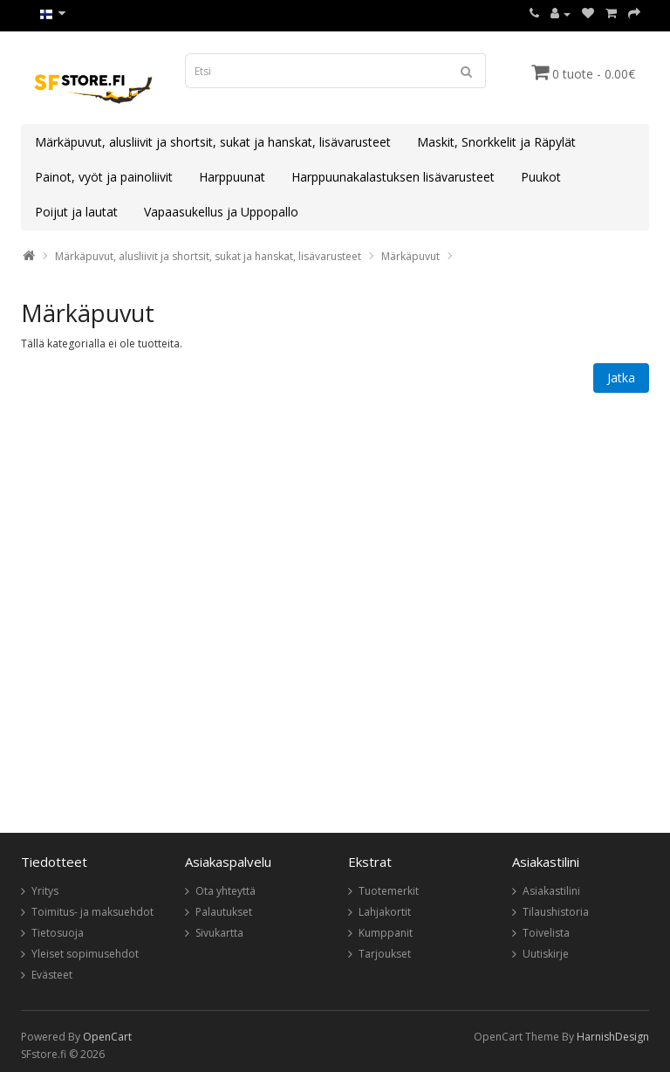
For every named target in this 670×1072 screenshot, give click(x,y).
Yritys (44, 890)
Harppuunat (232, 176)
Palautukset (223, 911)
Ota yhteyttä (225, 890)
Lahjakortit (385, 911)
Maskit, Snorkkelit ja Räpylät (496, 142)
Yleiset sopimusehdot (85, 953)
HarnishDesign (613, 1036)
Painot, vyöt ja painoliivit (104, 176)
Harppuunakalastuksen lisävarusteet (393, 176)
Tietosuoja (57, 932)
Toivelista (546, 932)
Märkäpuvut (410, 256)
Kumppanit (386, 932)
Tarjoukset (385, 953)
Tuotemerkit (389, 890)
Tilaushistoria (556, 911)
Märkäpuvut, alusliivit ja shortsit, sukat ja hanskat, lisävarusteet (213, 142)
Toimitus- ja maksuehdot (92, 911)
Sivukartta (219, 932)
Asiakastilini (551, 890)
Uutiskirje (546, 953)
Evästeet (51, 974)
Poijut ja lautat (76, 211)
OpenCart (107, 1036)
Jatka (621, 377)
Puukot (541, 176)
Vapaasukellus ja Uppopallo (221, 211)
